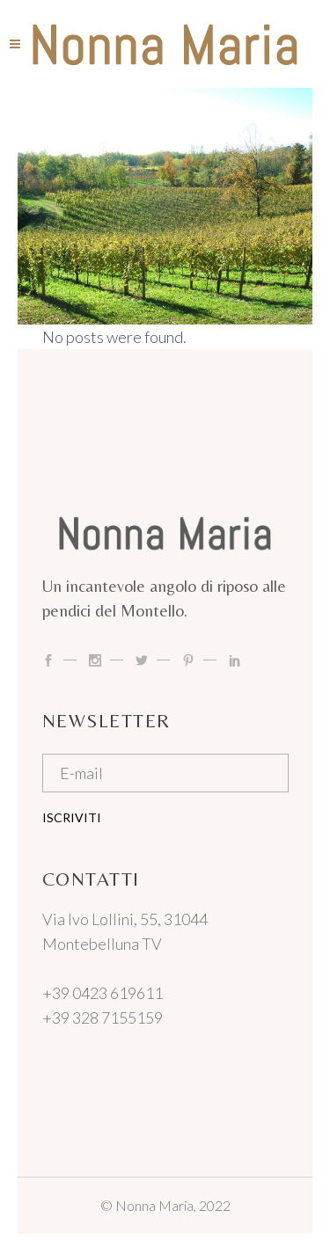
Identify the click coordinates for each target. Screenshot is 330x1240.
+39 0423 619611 (102, 993)
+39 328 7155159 (102, 1017)
